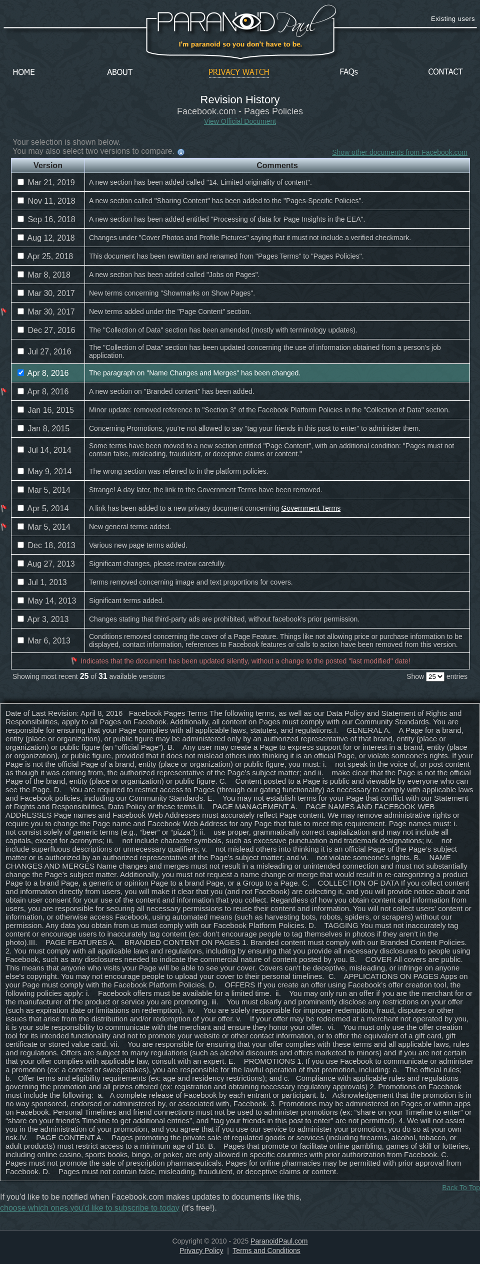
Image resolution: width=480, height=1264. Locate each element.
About (122, 72)
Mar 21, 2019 (46, 182)
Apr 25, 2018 (45, 256)
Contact (446, 72)
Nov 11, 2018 (47, 201)
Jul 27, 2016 (45, 351)
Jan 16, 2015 (46, 410)
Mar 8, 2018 (44, 275)
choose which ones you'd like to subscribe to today (90, 1208)
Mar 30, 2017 (46, 293)
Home (24, 72)
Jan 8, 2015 (44, 428)
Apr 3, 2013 (43, 619)
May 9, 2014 (45, 471)
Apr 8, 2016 (43, 373)
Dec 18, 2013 (47, 545)
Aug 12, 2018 (46, 238)
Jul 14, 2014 (45, 450)
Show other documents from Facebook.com (400, 152)
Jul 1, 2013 (42, 582)
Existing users (453, 18)
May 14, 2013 (47, 601)
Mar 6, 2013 (44, 640)
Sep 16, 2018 (47, 219)
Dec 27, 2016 (47, 330)
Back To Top (461, 1188)
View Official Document (240, 121)
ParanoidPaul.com (279, 1241)
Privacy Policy (201, 1251)
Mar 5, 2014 (44, 490)
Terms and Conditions (266, 1251)
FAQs (349, 72)
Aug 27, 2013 (46, 564)
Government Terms (310, 508)
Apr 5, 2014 (43, 508)
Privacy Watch (239, 72)
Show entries (437, 676)
